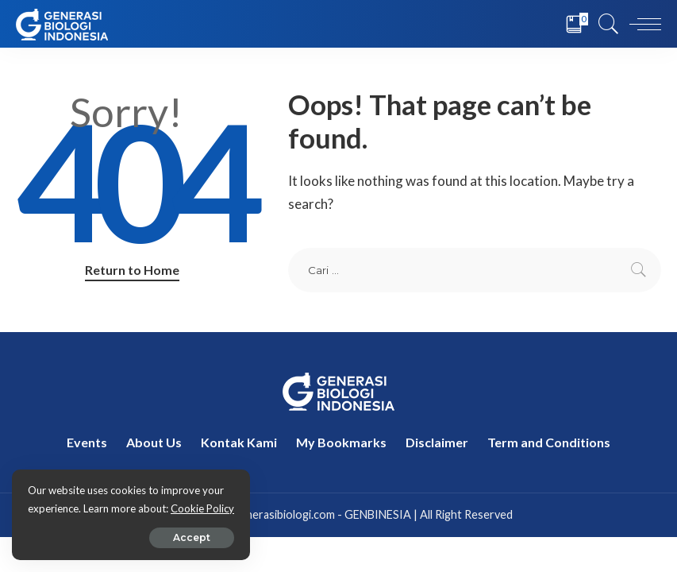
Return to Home (132, 269)
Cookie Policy (202, 508)
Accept (191, 537)
